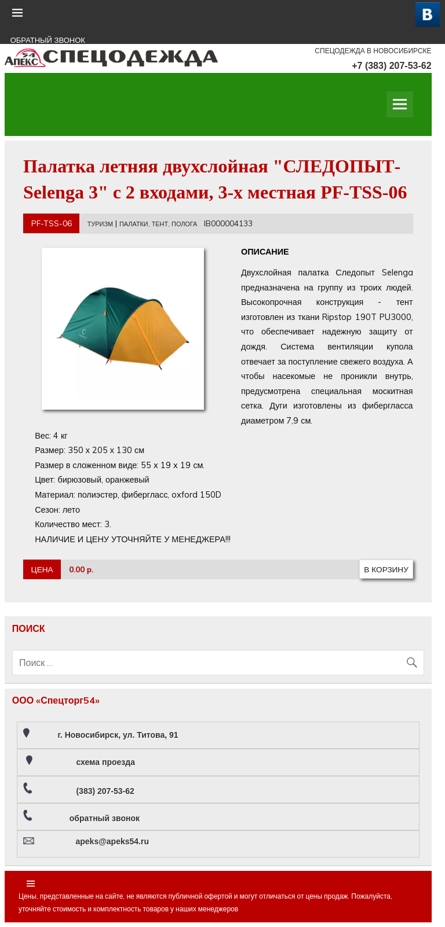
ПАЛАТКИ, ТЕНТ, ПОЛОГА (158, 224)
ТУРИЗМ (100, 224)
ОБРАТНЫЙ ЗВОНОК (47, 40)
